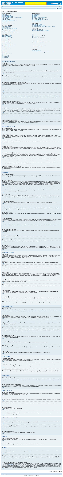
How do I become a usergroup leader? (38, 18)
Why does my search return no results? (38, 34)
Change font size (60, 6)
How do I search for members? (36, 36)
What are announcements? (6, 54)
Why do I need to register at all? (6, 15)
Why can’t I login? (4, 14)
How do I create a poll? (5, 38)
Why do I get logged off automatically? (7, 16)
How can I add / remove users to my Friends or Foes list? (40, 30)
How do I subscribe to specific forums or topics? (39, 41)
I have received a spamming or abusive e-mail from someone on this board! (43, 26)
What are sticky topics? (5, 55)
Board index (5, 6)
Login (60, 8)
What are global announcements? (7, 53)
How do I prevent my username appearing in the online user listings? (12, 17)
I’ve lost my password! (5, 18)
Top (3, 66)
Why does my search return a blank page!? (38, 35)
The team (46, 473)
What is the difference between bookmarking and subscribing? (41, 40)
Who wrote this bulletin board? (36, 50)
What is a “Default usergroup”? (36, 20)
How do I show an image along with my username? (9, 30)
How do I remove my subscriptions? (37, 42)
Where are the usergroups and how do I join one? (39, 17)
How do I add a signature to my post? (7, 37)
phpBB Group (29, 451)
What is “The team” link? (35, 21)
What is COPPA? (4, 21)
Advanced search (58, 4)
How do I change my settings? (6, 26)
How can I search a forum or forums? (37, 33)
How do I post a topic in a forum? (7, 35)
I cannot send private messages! (37, 24)
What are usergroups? (35, 16)
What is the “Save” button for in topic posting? (9, 44)
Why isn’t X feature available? (36, 51)
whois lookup (10, 464)
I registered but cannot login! (6, 19)
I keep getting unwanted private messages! (38, 25)
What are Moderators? (35, 15)
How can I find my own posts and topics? (38, 37)
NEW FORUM (37, 3)
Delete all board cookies (51, 473)
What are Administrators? (36, 14)
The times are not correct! (6, 27)
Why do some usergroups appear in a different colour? (40, 19)
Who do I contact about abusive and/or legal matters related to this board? (43, 52)
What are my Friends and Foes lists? (37, 29)
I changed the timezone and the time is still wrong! (9, 28)
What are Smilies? (4, 51)
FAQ (57, 8)
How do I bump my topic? (5, 46)
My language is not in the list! (6, 29)
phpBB (28, 475)
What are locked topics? (5, 56)
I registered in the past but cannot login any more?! (9, 20)
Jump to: (51, 471)
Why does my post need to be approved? (8, 45)
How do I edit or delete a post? (6, 36)
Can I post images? (5, 52)
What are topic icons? (5, 57)
